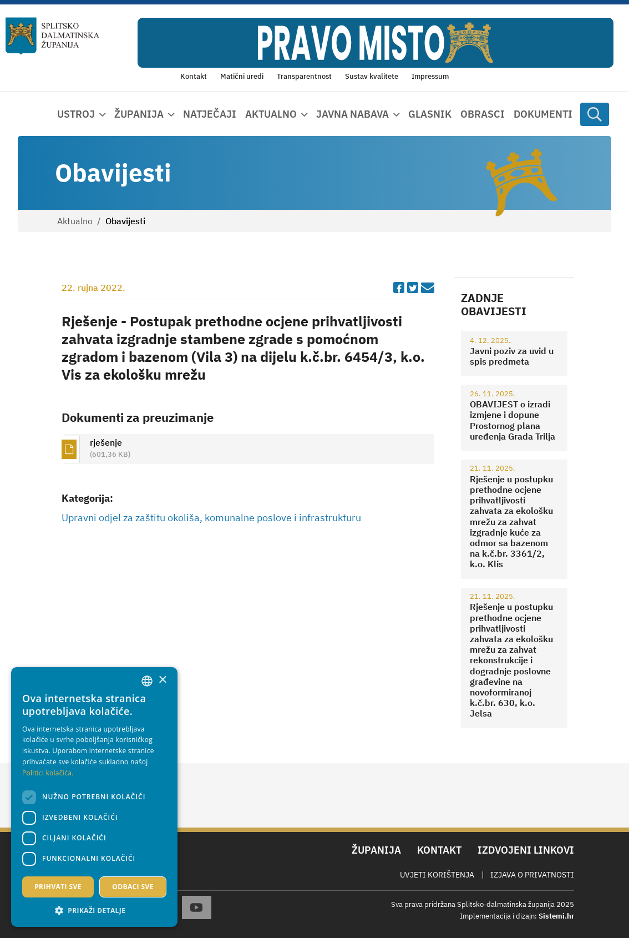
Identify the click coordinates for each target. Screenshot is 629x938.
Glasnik (430, 114)
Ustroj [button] (76, 114)
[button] (94, 910)
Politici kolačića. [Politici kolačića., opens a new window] (48, 773)
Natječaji (209, 114)
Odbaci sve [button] (133, 886)
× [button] (162, 680)
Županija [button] (139, 114)
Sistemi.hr (556, 916)
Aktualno (75, 220)
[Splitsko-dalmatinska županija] (53, 35)
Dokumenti (543, 114)
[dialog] (94, 797)
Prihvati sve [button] (58, 886)
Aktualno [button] (271, 114)
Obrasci (482, 114)
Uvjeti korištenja (437, 875)
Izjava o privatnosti (532, 875)
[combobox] (147, 681)
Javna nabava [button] (352, 114)
